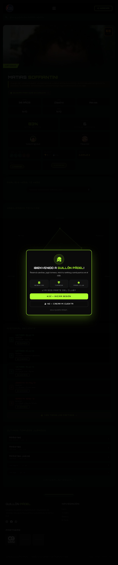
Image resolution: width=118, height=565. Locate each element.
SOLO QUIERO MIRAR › (59, 310)
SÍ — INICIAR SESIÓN (59, 296)
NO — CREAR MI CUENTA (59, 304)
